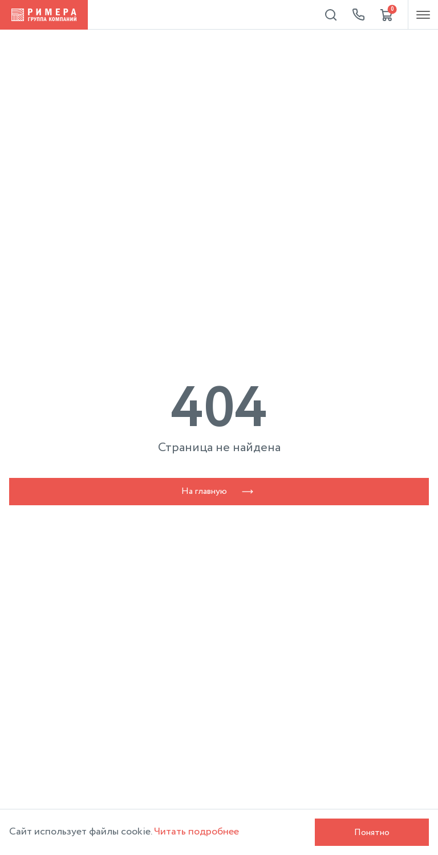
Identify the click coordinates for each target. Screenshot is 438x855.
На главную (219, 491)
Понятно (372, 832)
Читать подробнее (196, 831)
